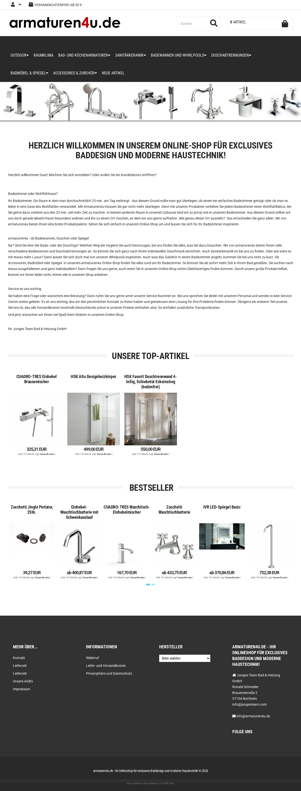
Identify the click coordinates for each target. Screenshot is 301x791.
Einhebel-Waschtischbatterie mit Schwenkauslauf (79, 512)
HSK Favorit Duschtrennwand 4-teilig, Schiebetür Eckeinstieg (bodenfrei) (150, 381)
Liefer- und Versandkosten (106, 666)
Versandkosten (47, 454)
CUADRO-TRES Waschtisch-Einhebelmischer (127, 509)
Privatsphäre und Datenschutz (109, 673)
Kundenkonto (131, 175)
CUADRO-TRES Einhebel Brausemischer (36, 379)
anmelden (82, 175)
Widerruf (92, 658)
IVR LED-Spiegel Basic (222, 507)
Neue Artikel (113, 73)
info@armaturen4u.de (253, 716)
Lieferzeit (20, 666)
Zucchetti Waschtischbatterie (174, 509)
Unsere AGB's (23, 681)
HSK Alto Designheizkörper (93, 376)
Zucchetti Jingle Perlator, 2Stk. (32, 509)
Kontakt (19, 658)
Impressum (21, 689)
